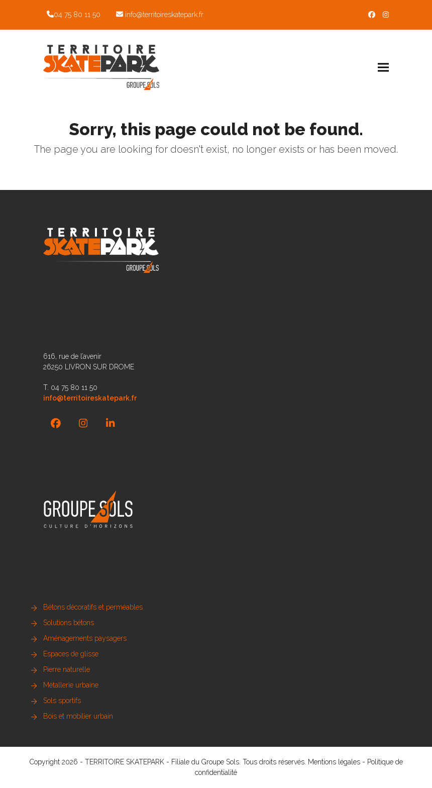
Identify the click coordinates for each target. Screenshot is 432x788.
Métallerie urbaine (70, 685)
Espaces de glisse (70, 654)
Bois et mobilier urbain (78, 716)
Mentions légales (334, 762)
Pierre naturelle (66, 669)
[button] (383, 67)
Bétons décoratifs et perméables (93, 607)
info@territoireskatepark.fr (164, 15)
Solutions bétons (68, 623)
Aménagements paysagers (85, 638)
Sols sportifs (62, 701)
